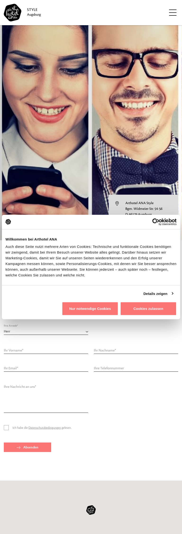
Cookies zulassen (148, 309)
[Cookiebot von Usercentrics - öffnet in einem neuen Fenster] (156, 221)
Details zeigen (155, 293)
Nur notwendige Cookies (90, 309)
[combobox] (46, 331)
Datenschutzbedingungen (44, 428)
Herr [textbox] (7, 331)
